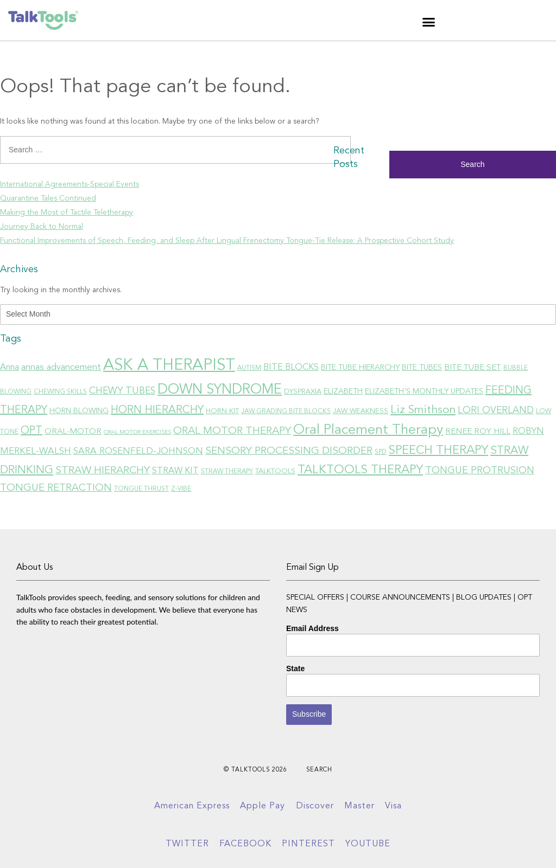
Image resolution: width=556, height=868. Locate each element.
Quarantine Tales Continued (48, 198)
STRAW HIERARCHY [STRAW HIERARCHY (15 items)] (102, 470)
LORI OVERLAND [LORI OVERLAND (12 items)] (496, 410)
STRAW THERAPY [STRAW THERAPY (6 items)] (227, 471)
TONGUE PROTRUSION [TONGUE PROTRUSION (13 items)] (479, 470)
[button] (429, 21)
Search (319, 770)
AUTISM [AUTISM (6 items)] (249, 368)
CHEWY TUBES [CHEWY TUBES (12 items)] (122, 391)
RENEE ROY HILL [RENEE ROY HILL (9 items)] (477, 431)
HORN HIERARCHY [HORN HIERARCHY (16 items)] (157, 410)
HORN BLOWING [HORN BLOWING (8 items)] (79, 411)
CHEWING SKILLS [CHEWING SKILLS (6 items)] (60, 392)
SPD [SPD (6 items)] (381, 452)
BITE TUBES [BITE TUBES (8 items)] (422, 367)
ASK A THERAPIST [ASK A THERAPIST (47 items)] (169, 366)
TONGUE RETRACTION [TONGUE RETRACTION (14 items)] (56, 488)
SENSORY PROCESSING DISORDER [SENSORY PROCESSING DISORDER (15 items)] (288, 451)
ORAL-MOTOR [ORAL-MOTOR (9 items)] (73, 431)
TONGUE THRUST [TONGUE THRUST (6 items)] (141, 489)
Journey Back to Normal (41, 226)
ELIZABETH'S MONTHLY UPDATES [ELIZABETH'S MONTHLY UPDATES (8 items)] (424, 391)
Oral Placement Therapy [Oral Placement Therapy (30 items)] (368, 430)
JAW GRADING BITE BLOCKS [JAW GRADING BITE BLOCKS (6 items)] (286, 411)
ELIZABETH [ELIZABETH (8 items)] (343, 391)
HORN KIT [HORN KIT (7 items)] (222, 411)
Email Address (312, 628)
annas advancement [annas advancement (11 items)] (61, 367)
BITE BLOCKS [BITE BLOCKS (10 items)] (291, 367)
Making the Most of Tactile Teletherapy (66, 212)
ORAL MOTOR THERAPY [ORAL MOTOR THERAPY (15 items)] (232, 431)
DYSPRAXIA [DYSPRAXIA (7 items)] (302, 391)
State (295, 668)
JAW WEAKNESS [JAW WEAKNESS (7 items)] (360, 411)
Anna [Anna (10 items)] (9, 367)
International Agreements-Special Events (69, 184)
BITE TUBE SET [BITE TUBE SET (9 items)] (472, 367)
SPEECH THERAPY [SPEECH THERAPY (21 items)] (438, 450)
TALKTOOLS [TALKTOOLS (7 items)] (275, 471)
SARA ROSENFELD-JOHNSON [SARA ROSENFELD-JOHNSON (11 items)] (138, 451)
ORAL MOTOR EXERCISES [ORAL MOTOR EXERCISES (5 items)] (137, 432)
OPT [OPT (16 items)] (31, 431)
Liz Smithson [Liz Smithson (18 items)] (423, 410)
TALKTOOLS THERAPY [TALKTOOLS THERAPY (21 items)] (360, 470)
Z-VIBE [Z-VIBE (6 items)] (181, 489)
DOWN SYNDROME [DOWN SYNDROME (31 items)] (219, 390)
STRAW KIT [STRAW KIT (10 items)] (175, 471)
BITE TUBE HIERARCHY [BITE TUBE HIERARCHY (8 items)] (360, 367)
